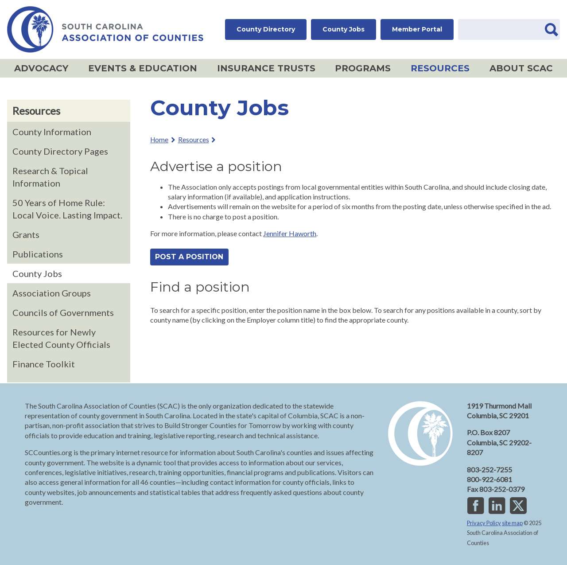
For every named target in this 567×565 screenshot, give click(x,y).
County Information (51, 131)
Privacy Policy (484, 522)
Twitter (518, 505)
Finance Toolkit (43, 363)
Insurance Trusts (263, 69)
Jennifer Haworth (289, 233)
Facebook (476, 505)
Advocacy (38, 69)
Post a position (189, 257)
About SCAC (517, 69)
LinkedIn (497, 505)
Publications (37, 254)
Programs (359, 69)
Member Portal (417, 29)
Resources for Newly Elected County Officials (61, 338)
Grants (25, 234)
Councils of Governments (63, 312)
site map (512, 522)
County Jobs (343, 29)
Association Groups (51, 293)
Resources (437, 69)
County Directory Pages (60, 151)
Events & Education (139, 69)
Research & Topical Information (50, 176)
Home (159, 140)
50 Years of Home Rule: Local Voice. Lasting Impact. (67, 208)
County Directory (266, 29)
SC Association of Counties (105, 29)
